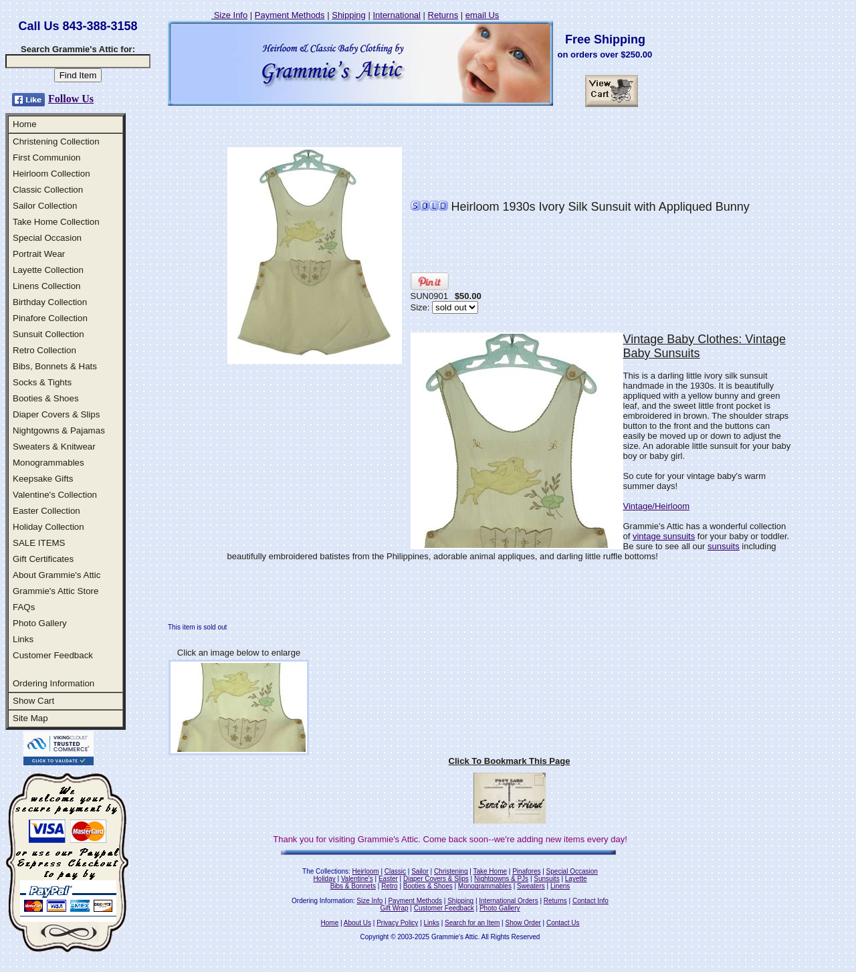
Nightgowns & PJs (501, 878)
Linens (560, 886)
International (396, 15)
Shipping (349, 15)
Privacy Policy (397, 923)
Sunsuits (546, 878)
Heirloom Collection (51, 174)
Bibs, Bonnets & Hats (55, 366)
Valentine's (357, 878)
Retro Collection (44, 350)
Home (25, 124)
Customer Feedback (53, 655)
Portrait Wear (39, 254)
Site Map (30, 718)
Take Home (490, 871)
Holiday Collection (48, 527)
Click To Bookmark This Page (509, 761)
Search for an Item (472, 923)
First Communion (46, 158)
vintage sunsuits (664, 536)
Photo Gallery (40, 623)
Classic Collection (48, 190)
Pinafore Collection (50, 318)
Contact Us (562, 923)
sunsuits (724, 546)
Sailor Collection (45, 206)
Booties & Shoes (46, 398)
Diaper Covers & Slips (56, 414)
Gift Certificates (43, 559)
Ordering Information (53, 683)
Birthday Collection (50, 302)
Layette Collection (48, 270)
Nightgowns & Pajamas (59, 430)
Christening (451, 871)
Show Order (522, 923)
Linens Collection (47, 286)
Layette (576, 878)
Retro (389, 886)
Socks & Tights (42, 382)
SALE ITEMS (39, 543)
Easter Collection (46, 511)
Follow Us (71, 98)
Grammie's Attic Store (55, 591)
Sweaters (531, 886)
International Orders (508, 900)
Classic (395, 871)
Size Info (229, 15)
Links (23, 639)
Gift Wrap (395, 908)
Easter (388, 878)
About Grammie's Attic (56, 575)
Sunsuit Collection (48, 334)
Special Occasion (47, 238)
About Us (357, 923)
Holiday (324, 878)
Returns (443, 15)
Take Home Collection (56, 222)
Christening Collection (56, 141)
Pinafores (526, 871)
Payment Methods (290, 15)
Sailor (420, 871)
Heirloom (365, 871)
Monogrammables (48, 463)
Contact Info (590, 900)
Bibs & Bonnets (353, 886)
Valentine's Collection (55, 495)
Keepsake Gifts (43, 479)
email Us (482, 15)
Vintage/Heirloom (656, 506)
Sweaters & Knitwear (54, 447)
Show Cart (33, 701)
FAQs (24, 607)
